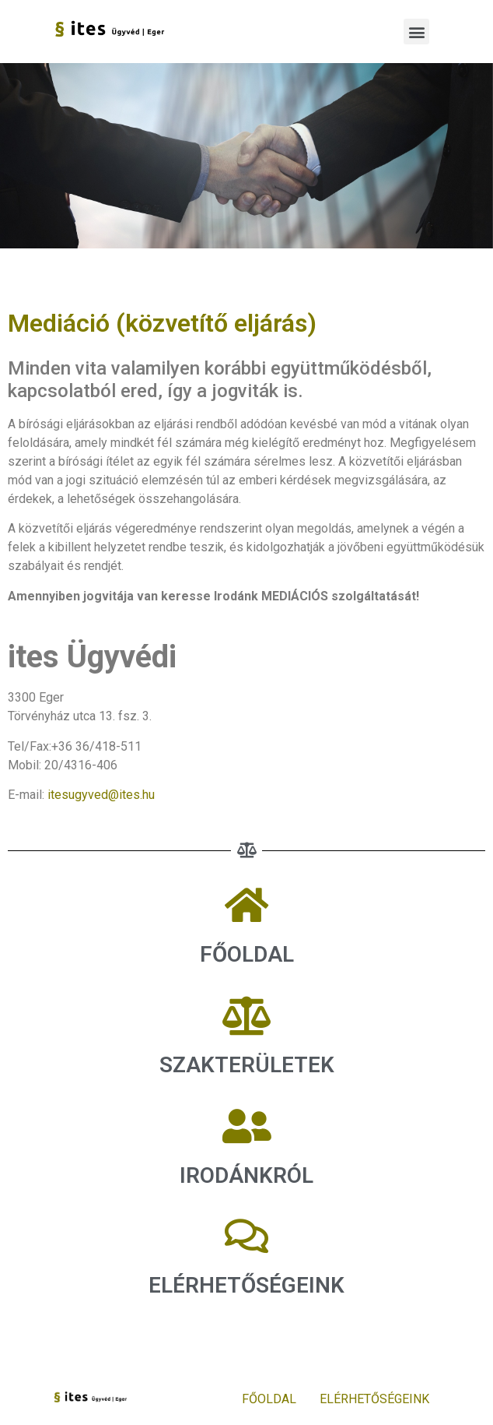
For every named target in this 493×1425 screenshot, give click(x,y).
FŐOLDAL (247, 954)
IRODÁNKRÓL (246, 1175)
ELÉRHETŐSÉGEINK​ (246, 1285)
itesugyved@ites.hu (101, 794)
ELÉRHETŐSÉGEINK (374, 1399)
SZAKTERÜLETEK (246, 1065)
